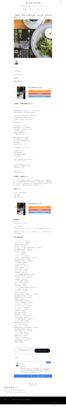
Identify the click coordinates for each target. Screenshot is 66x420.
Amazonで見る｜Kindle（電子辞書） (35, 92)
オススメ (31, 10)
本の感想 (25, 10)
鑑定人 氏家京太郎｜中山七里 (35, 89)
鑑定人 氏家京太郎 (18, 342)
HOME (5, 416)
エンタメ (27, 14)
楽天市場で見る (35, 95)
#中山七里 (16, 361)
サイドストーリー (39, 10)
